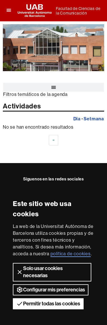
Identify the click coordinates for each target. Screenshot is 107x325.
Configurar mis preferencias (50, 289)
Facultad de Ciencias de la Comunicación (78, 10)
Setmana (94, 119)
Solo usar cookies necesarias (39, 272)
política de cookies (71, 253)
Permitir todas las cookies (48, 303)
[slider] (53, 47)
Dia (77, 119)
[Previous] (53, 140)
